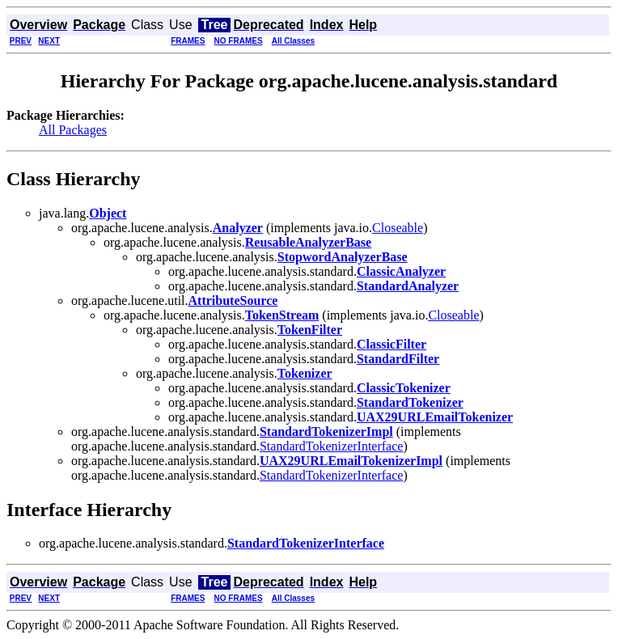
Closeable (397, 228)
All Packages (73, 130)
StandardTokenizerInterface (331, 446)
